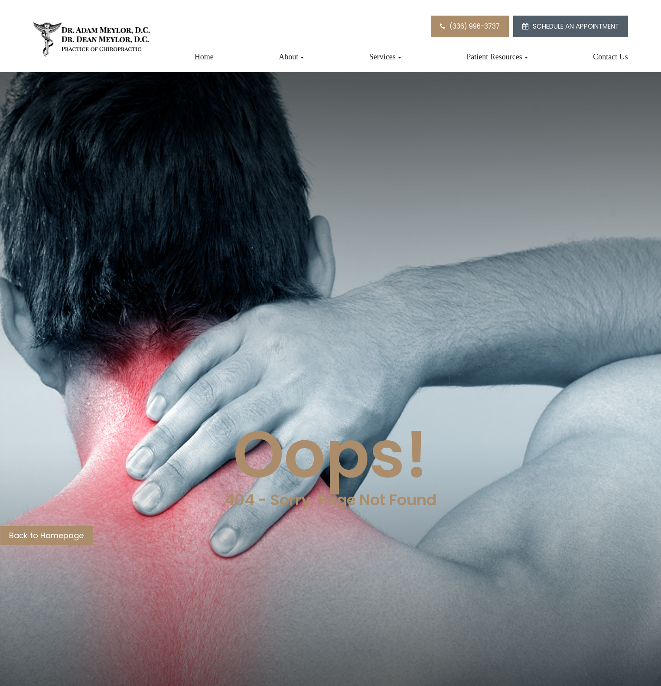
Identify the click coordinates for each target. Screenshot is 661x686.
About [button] (291, 56)
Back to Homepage (46, 535)
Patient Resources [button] (496, 56)
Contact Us (610, 56)
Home (204, 56)
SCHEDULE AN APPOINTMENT (576, 26)
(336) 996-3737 (474, 26)
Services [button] (385, 56)
